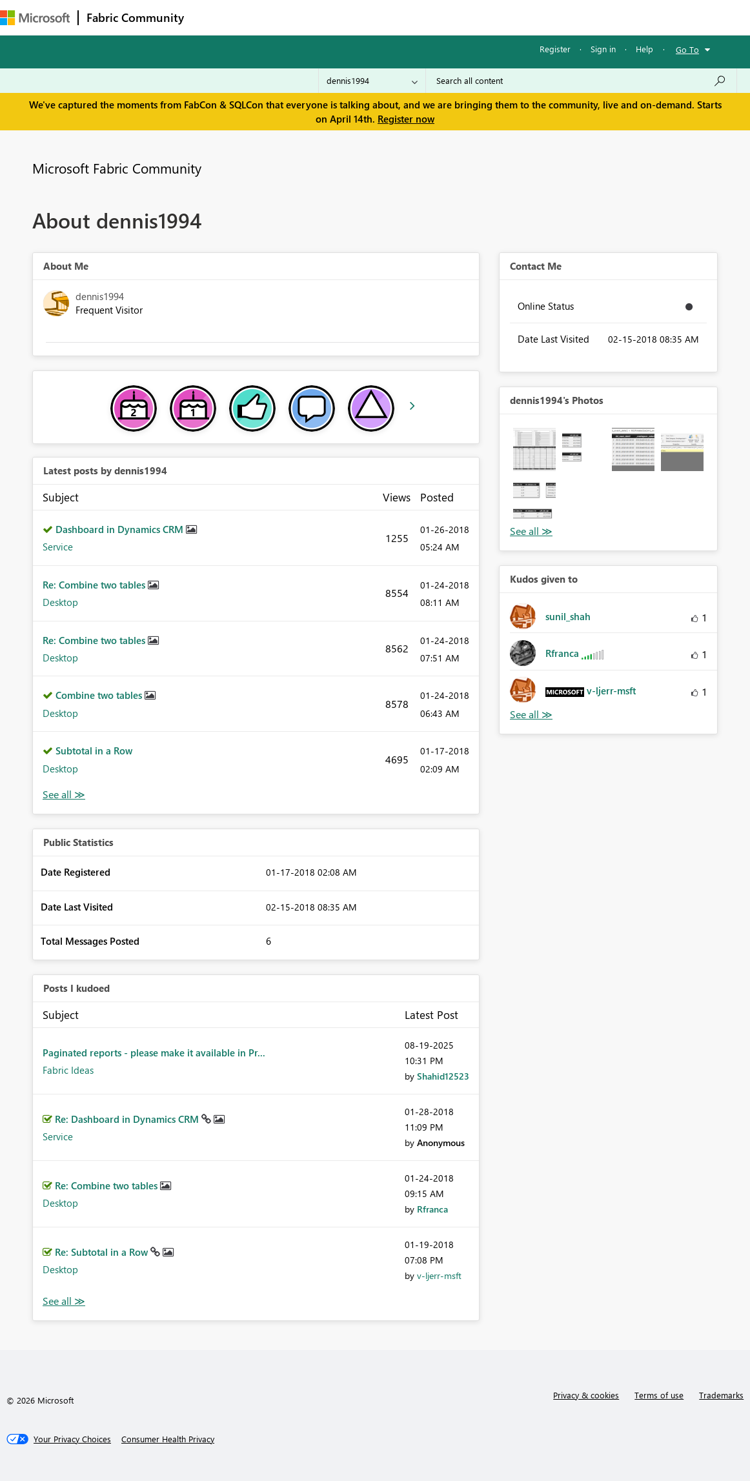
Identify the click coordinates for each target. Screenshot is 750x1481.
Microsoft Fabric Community (116, 168)
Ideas (323, 17)
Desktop (60, 602)
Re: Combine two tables (95, 584)
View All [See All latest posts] (64, 794)
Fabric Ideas (68, 1069)
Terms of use (659, 1394)
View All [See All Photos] (531, 531)
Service (58, 546)
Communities (380, 17)
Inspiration (270, 17)
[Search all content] (581, 80)
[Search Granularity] (372, 80)
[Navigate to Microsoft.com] (35, 17)
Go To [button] (687, 49)
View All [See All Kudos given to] (531, 714)
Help (644, 48)
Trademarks (721, 1394)
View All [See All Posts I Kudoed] (64, 1301)
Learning (488, 17)
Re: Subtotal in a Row (102, 1251)
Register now (406, 118)
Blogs (438, 17)
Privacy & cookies (586, 1394)
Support (542, 17)
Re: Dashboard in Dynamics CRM (128, 1119)
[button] (534, 449)
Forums (213, 17)
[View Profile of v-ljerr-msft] (439, 1275)
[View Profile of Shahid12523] (443, 1076)
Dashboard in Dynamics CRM (121, 529)
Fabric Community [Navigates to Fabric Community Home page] (135, 17)
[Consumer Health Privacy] (167, 1439)
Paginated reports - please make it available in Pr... (154, 1052)
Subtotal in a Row (94, 750)
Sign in (603, 48)
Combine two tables (100, 695)
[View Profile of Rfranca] (432, 1209)
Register (555, 48)
